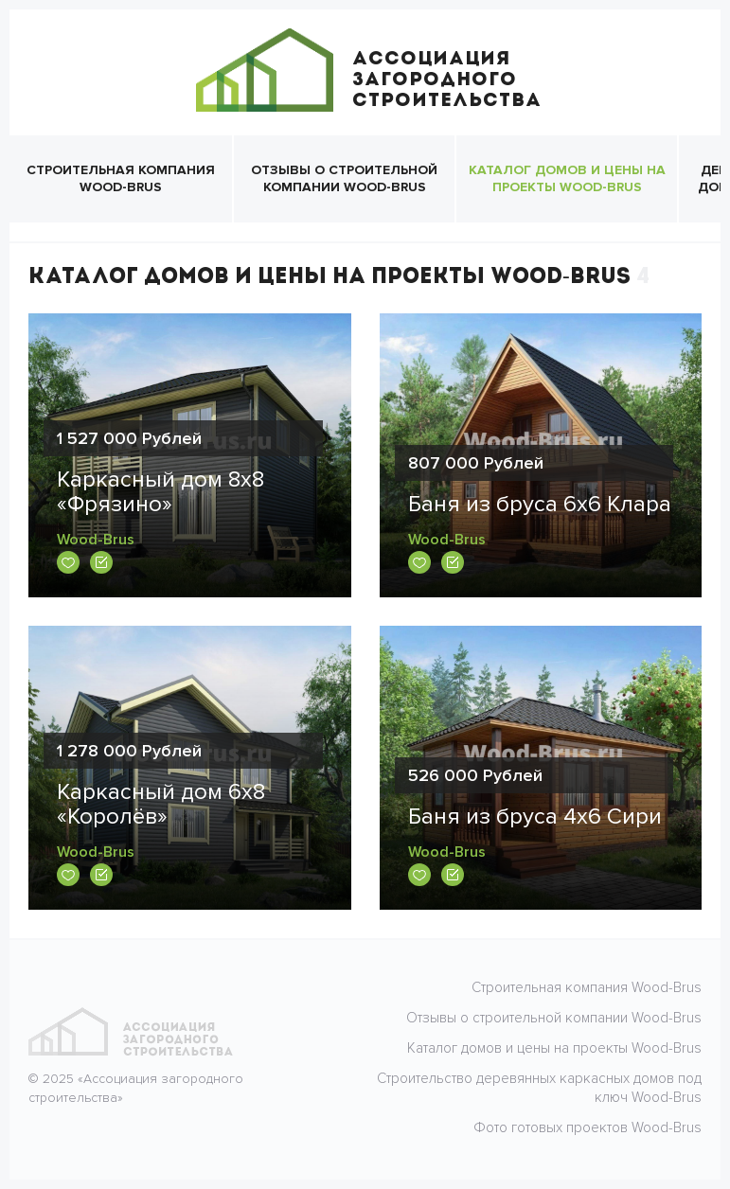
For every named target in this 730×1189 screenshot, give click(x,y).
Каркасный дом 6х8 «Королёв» (161, 804)
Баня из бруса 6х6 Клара (539, 504)
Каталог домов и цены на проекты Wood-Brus (567, 178)
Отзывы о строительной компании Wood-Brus (344, 178)
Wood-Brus (95, 539)
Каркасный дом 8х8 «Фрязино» (160, 492)
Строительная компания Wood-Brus (121, 178)
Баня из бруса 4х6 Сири (535, 816)
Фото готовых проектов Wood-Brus (587, 1127)
